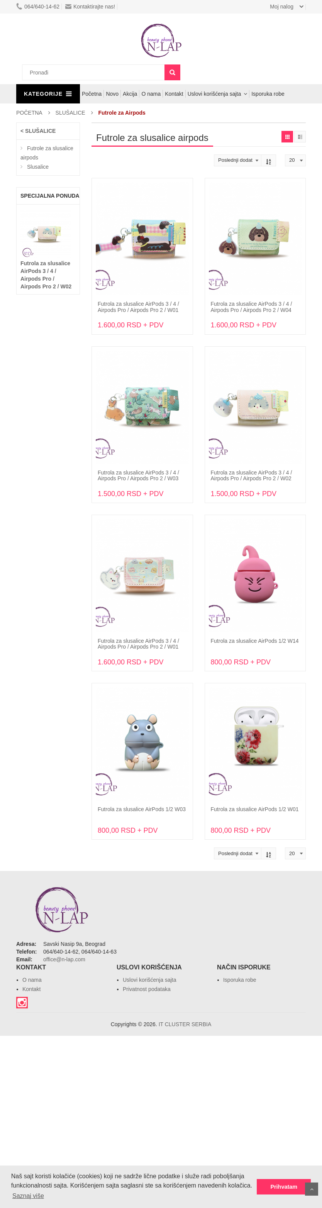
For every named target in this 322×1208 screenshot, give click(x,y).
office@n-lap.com (64, 959)
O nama (151, 94)
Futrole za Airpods (122, 113)
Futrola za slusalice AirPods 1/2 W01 (255, 809)
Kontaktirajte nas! (90, 6)
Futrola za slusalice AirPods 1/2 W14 (255, 641)
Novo (112, 94)
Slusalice (38, 167)
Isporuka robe (268, 94)
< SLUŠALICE (38, 131)
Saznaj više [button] (28, 1196)
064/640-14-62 (37, 6)
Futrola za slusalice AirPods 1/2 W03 (142, 809)
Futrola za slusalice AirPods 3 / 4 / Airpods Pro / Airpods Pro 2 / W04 (251, 307)
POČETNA (29, 113)
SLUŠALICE (70, 113)
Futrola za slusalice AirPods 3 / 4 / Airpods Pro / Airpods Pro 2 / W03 (138, 475)
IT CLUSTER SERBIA (185, 1024)
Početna (92, 94)
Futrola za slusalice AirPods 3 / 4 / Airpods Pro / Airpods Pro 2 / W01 (138, 307)
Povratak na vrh (311, 1189)
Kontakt (174, 94)
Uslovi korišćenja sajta (214, 94)
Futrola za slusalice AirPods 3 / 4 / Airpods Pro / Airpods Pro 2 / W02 (251, 475)
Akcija (130, 94)
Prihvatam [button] (283, 1187)
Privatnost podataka (147, 989)
